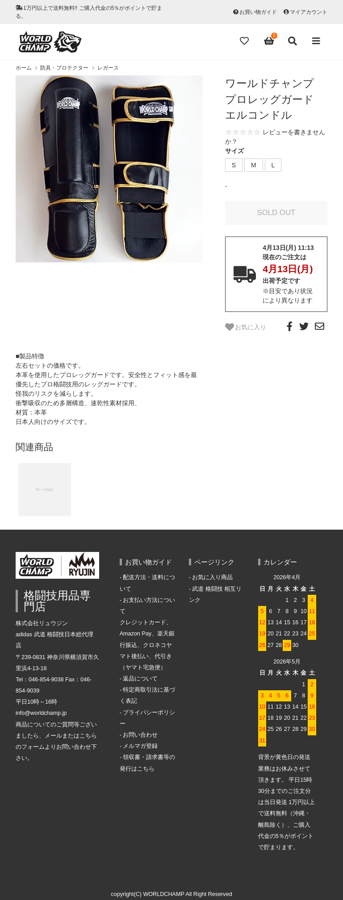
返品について (140, 679)
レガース (108, 68)
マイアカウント (308, 12)
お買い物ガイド (258, 12)
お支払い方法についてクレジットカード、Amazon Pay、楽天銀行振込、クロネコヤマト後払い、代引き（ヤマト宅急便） (148, 634)
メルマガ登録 (140, 746)
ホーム (24, 68)
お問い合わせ (140, 735)
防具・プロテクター (64, 68)
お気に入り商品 (212, 577)
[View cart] (269, 41)
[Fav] (245, 41)
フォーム (33, 747)
